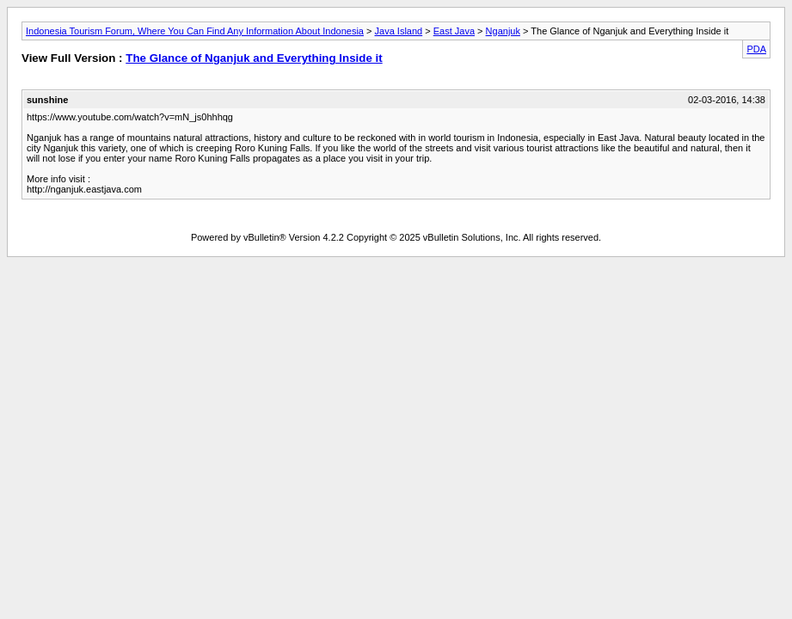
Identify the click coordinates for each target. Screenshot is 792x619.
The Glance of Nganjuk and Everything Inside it (254, 58)
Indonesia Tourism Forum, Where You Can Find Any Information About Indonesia (195, 31)
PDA (756, 49)
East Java (454, 31)
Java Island (399, 31)
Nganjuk (503, 31)
